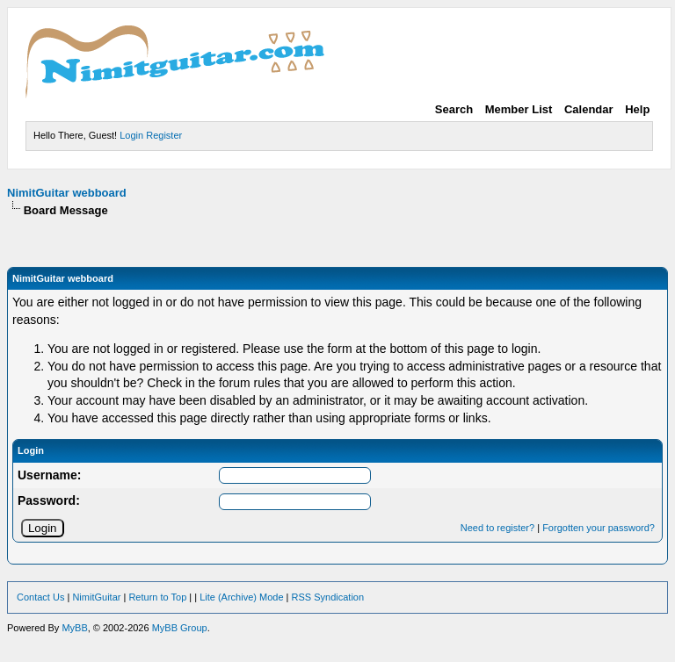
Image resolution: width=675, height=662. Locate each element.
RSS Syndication (328, 597)
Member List (519, 109)
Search (454, 109)
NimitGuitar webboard (67, 192)
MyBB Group (179, 627)
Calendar (588, 109)
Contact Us (40, 597)
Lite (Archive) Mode (241, 597)
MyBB (74, 627)
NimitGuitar (96, 597)
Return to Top (157, 597)
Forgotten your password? (598, 527)
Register (164, 135)
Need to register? (497, 527)
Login (131, 135)
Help (637, 109)
